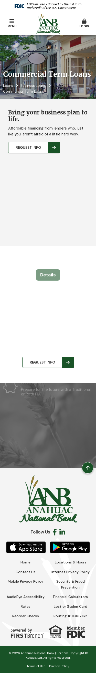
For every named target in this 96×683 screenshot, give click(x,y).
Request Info (28, 147)
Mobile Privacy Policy (25, 581)
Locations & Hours (70, 562)
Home (25, 562)
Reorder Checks (25, 616)
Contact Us (25, 572)
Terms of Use (36, 666)
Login (84, 23)
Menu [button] (12, 23)
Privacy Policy (59, 666)
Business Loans (33, 85)
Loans (8, 85)
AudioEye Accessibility (26, 596)
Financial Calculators (70, 596)
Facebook (55, 532)
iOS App (26, 547)
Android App (70, 547)
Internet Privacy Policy (70, 572)
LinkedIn (62, 532)
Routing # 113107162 (70, 616)
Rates (25, 606)
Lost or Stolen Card (70, 606)
